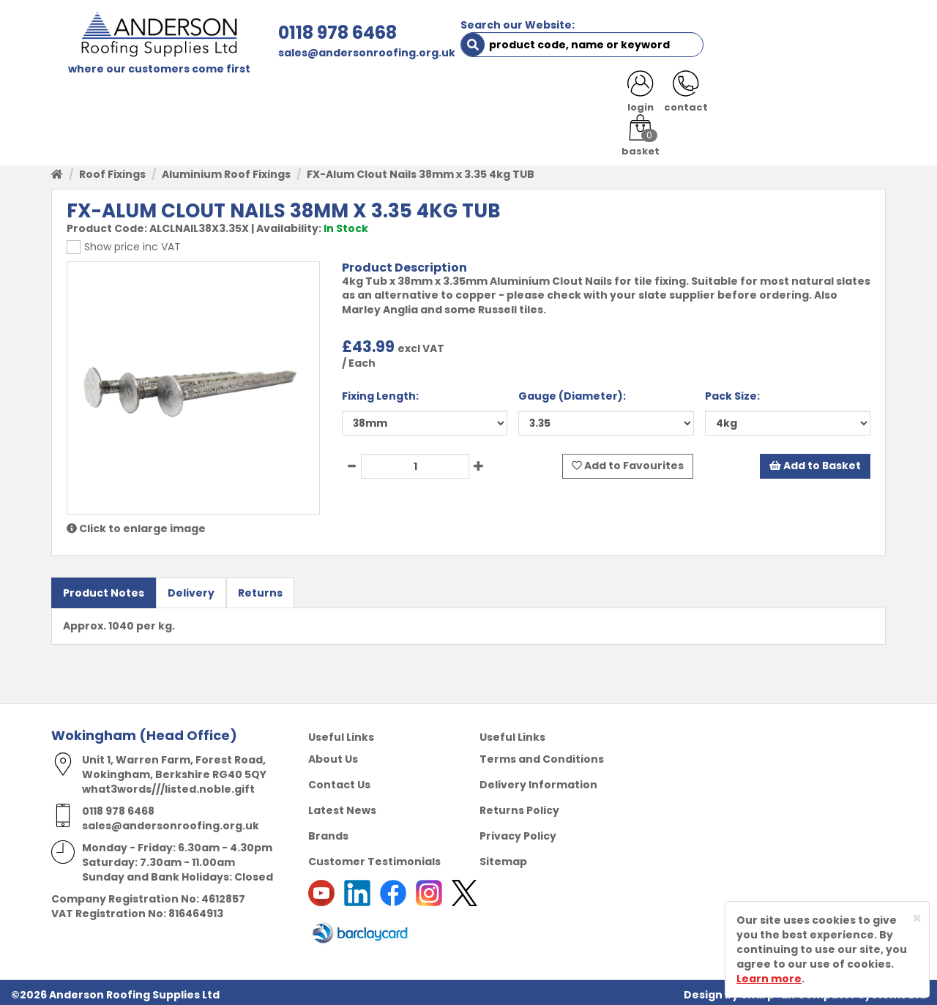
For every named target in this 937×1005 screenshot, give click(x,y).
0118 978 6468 (305, 32)
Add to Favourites (628, 462)
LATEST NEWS (755, 96)
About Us (333, 754)
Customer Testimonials (374, 857)
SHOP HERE (144, 96)
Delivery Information (538, 780)
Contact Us (339, 780)
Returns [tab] (260, 588)
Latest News (342, 806)
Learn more (769, 978)
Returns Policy (519, 806)
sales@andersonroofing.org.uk (334, 52)
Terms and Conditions (541, 754)
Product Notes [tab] (103, 588)
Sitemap (503, 857)
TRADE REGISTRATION (338, 96)
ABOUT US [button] (226, 96)
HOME (78, 96)
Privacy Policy (517, 831)
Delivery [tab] (191, 588)
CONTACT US (661, 96)
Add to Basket (815, 462)
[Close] (917, 918)
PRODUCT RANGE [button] (469, 96)
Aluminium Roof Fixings (226, 169)
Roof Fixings (112, 169)
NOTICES (838, 96)
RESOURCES (573, 96)
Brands (328, 831)
